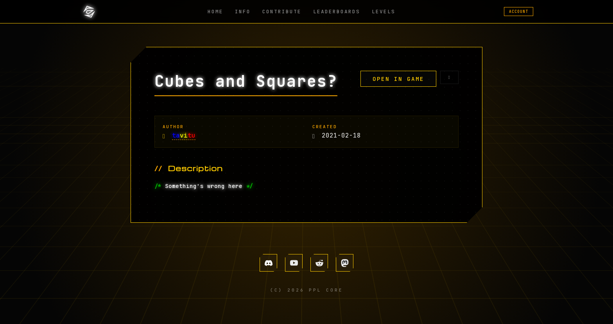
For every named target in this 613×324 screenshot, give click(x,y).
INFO (243, 11)
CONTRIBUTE (281, 11)
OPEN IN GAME (398, 78)
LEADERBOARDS (336, 11)
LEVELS (383, 11)
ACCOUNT (518, 11)
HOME (215, 11)
